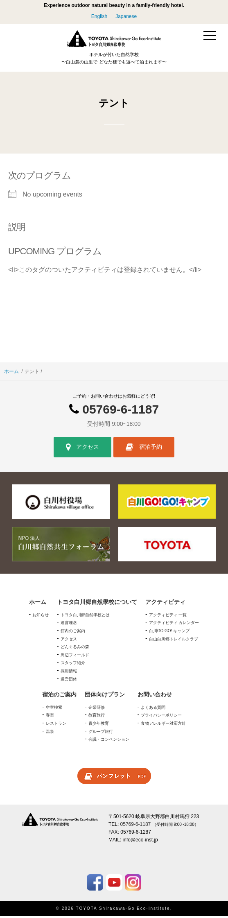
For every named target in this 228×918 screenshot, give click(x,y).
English (99, 16)
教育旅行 (96, 717)
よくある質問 (153, 709)
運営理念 (69, 625)
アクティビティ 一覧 (168, 617)
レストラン (56, 725)
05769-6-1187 (120, 411)
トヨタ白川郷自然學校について (97, 604)
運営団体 (69, 681)
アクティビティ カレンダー (174, 625)
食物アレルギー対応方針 (163, 725)
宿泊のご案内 (59, 696)
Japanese (126, 16)
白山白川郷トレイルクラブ (173, 641)
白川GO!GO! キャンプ (169, 633)
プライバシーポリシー (161, 717)
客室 (50, 717)
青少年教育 (98, 725)
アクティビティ (165, 604)
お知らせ (40, 617)
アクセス (82, 449)
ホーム (11, 373)
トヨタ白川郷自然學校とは (85, 617)
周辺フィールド (75, 657)
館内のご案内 (73, 633)
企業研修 (96, 709)
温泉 (50, 733)
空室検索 (54, 709)
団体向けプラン (105, 696)
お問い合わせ (155, 696)
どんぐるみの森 (75, 649)
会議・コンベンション (108, 741)
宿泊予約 (144, 449)
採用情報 (69, 673)
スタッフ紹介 (73, 665)
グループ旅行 (100, 733)
